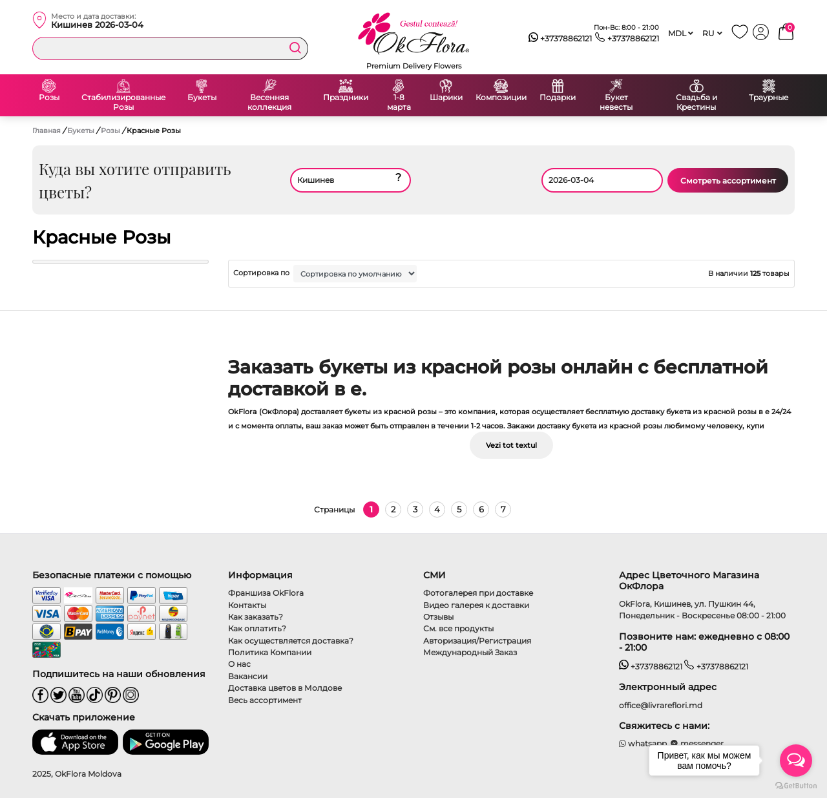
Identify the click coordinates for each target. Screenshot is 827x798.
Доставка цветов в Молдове (285, 688)
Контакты (247, 605)
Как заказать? (255, 617)
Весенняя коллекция (269, 102)
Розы (49, 97)
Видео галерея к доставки (476, 605)
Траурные (768, 97)
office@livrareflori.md (660, 705)
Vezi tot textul (511, 445)
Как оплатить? (257, 628)
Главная (46, 130)
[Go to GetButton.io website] (796, 785)
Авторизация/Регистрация (477, 641)
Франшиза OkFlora (266, 593)
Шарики (446, 97)
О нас (239, 664)
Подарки (557, 97)
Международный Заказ (470, 652)
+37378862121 (560, 38)
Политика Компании (269, 652)
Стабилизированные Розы (123, 102)
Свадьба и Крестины (696, 102)
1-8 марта (399, 102)
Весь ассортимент (265, 700)
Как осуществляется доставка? (290, 641)
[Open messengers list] (796, 760)
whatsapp (643, 743)
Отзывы (438, 617)
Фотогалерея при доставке (478, 593)
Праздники (345, 97)
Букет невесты (616, 102)
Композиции (501, 97)
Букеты (201, 97)
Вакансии (247, 676)
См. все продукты (458, 628)
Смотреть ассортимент (728, 180)
